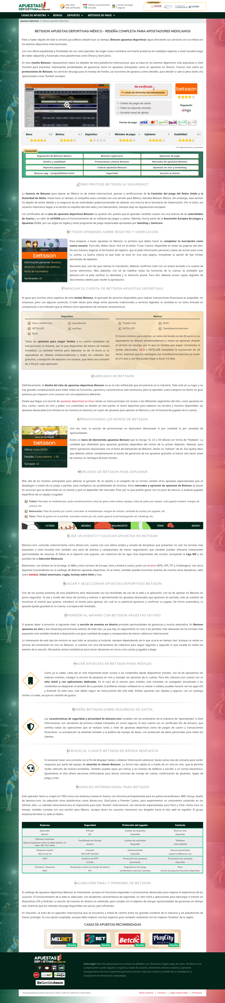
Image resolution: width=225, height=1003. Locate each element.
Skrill (142, 349)
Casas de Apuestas (33, 15)
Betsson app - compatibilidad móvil (54, 173)
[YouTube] (47, 967)
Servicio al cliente (170, 173)
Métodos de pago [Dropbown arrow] (101, 15)
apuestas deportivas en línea (77, 401)
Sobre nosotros (146, 992)
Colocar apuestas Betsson (112, 167)
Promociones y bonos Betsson (112, 161)
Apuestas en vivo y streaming (169, 167)
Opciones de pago (170, 155)
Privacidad (197, 992)
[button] (49, 15)
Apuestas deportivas (29, 21)
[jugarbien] (46, 974)
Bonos (57, 15)
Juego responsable (179, 992)
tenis (153, 565)
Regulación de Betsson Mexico (54, 155)
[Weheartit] (54, 967)
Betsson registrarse (112, 155)
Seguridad (112, 173)
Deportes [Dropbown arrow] (75, 15)
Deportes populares (54, 167)
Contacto (162, 992)
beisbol (33, 574)
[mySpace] (61, 967)
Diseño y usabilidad (54, 161)
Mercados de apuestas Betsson (169, 161)
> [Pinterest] (39, 967)
